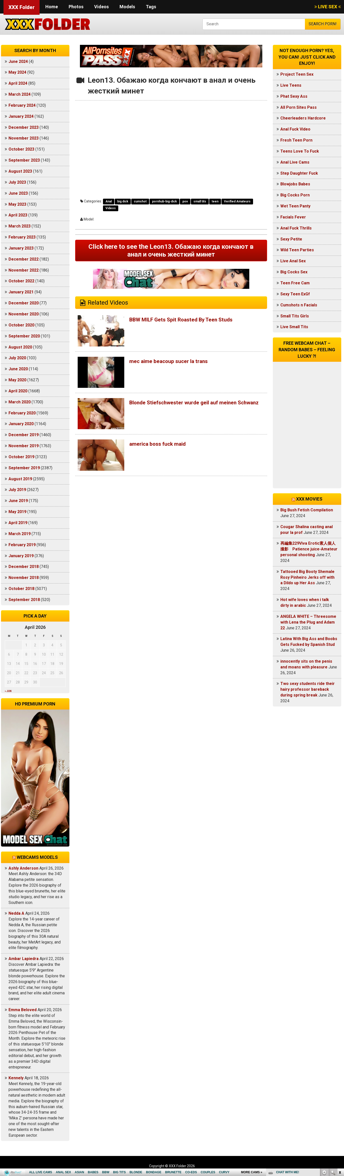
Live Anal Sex (293, 261)
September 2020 (24, 336)
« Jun (8, 691)
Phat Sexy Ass (293, 96)
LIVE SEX (327, 6)
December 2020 (24, 303)
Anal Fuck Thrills (296, 228)
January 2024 (21, 116)
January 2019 (21, 555)
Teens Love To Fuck (299, 151)
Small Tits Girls (294, 316)
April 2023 (18, 215)
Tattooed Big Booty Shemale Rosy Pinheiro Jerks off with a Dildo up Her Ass (307, 577)
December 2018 (24, 566)
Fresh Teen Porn (296, 140)
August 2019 (20, 479)
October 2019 (21, 456)
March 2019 (20, 533)
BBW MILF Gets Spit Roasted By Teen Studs (189, 321)
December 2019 (24, 434)
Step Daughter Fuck (299, 173)
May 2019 (17, 511)
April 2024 (18, 83)
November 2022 (24, 270)
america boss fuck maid (161, 446)
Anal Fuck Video (295, 129)
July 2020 (17, 358)
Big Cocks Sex (293, 272)
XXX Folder (22, 7)
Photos (76, 6)
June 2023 (18, 193)
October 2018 (21, 588)
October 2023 (21, 149)
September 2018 (24, 599)
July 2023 (17, 182)
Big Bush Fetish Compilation (306, 510)
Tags (151, 6)
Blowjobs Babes (295, 184)
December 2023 (24, 127)
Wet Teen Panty (295, 206)
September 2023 (24, 160)
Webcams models (37, 857)
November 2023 (24, 138)
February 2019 (22, 544)
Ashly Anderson (23, 868)
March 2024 (20, 94)
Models (127, 6)
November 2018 (24, 577)
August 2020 (20, 347)
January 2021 (21, 292)
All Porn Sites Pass (298, 107)
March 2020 (20, 402)
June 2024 (18, 61)
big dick (122, 201)
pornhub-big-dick (164, 201)
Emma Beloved (23, 1009)
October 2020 (21, 325)
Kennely (16, 1078)
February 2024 (22, 105)
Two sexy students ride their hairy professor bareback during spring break (307, 689)
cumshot (140, 201)
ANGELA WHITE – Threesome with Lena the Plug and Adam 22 (308, 622)
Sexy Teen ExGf (295, 294)
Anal (108, 201)
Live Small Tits (294, 326)
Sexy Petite (291, 239)
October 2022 (21, 281)
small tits (199, 201)
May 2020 (17, 380)
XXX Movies (309, 499)
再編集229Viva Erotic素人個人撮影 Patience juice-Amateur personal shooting (308, 549)
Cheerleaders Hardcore (303, 118)
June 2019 (18, 500)
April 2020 (18, 391)
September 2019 (24, 467)
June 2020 (18, 369)
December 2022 (24, 259)
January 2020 (21, 423)
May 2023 (17, 204)
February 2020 (22, 413)
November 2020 (24, 314)
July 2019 (17, 489)
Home (51, 6)
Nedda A (16, 913)
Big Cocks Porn (295, 195)
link (339, 1098)
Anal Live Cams (294, 162)
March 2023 (20, 226)
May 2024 (17, 72)
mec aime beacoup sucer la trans (174, 363)
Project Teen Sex (296, 74)
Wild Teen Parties (297, 250)
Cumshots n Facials (298, 305)
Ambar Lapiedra (24, 958)
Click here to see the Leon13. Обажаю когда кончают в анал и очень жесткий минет (171, 252)
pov (185, 201)
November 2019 (24, 445)
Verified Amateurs (237, 201)
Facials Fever (293, 217)
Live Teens (290, 85)
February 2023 (22, 237)
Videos (101, 6)
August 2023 (20, 171)
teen (215, 201)
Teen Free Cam (295, 283)
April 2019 (18, 522)
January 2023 (21, 248)
